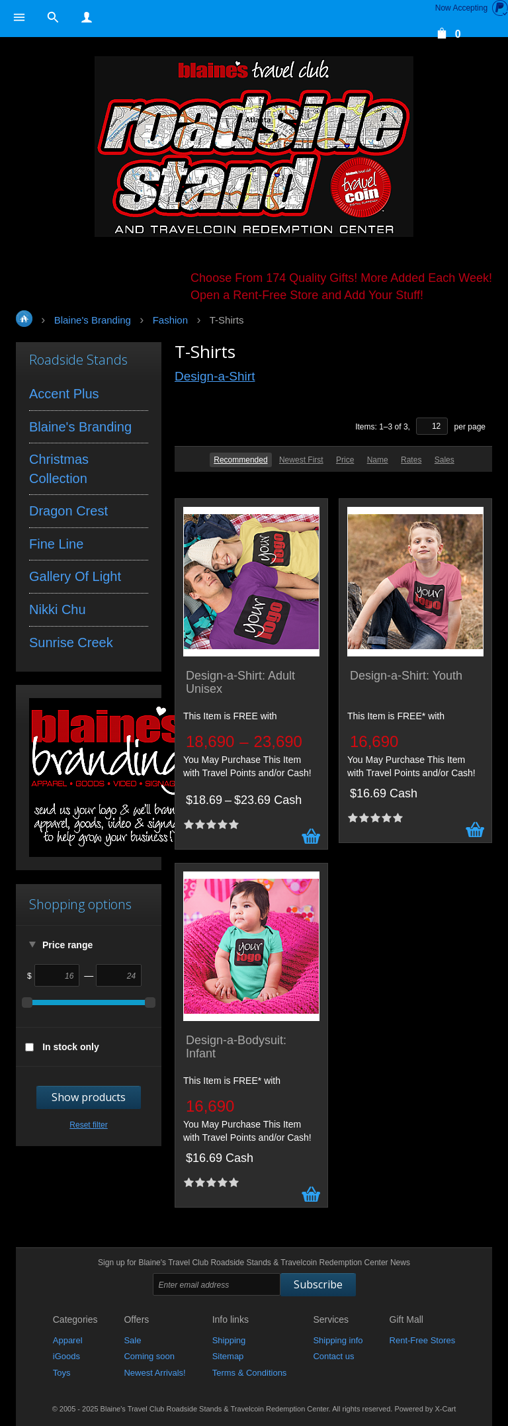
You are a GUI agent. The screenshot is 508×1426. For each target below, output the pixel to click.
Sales (444, 460)
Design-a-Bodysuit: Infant (236, 1047)
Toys (62, 1373)
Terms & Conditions (249, 1373)
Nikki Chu (57, 609)
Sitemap (228, 1356)
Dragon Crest (68, 511)
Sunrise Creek (71, 642)
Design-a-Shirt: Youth (406, 676)
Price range (67, 945)
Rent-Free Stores (423, 1340)
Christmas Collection (59, 469)
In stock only (70, 1047)
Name (377, 460)
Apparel (68, 1340)
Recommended (240, 460)
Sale (132, 1340)
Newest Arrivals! (154, 1373)
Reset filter (88, 1125)
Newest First (301, 460)
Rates (411, 460)
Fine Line (56, 544)
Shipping (229, 1340)
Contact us (333, 1356)
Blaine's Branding (80, 427)
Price (345, 460)
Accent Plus (64, 393)
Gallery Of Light (75, 576)
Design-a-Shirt (215, 376)
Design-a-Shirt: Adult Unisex (240, 682)
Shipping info (337, 1340)
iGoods (66, 1356)
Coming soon (149, 1356)
